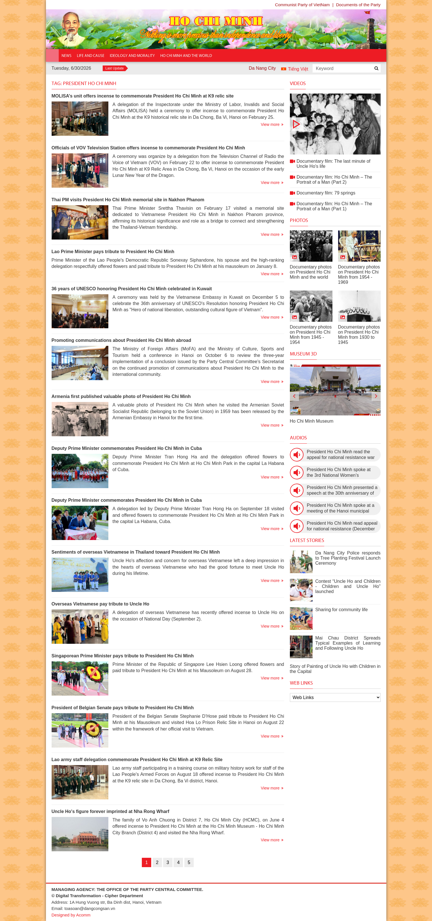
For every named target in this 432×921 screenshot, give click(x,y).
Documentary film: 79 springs (326, 192)
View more (270, 124)
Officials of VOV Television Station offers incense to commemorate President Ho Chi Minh (148, 147)
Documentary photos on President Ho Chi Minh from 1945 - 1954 (311, 335)
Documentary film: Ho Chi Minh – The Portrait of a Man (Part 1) (334, 206)
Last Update (115, 68)
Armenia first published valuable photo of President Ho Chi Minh (121, 396)
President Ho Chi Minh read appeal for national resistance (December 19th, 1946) (342, 526)
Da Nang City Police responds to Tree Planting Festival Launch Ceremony (348, 558)
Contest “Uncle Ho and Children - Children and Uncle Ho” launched (348, 586)
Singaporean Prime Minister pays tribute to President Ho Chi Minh (123, 655)
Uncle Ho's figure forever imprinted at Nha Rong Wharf (110, 811)
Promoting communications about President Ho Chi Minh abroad (121, 340)
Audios (298, 438)
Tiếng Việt (298, 69)
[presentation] (294, 396)
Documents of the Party (358, 4)
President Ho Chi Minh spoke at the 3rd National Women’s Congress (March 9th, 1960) (339, 472)
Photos (299, 220)
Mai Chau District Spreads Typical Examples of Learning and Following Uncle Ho (348, 643)
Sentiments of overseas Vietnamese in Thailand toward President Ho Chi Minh (136, 552)
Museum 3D (303, 354)
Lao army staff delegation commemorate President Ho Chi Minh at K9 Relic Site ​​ (138, 759)
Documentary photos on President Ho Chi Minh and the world (311, 272)
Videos (298, 83)
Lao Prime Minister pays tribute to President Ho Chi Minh (113, 251)
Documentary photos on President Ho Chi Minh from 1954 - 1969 (359, 274)
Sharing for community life (341, 609)
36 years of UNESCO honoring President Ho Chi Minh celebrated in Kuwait (132, 288)
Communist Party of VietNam (302, 4)
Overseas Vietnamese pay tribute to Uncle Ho (100, 604)
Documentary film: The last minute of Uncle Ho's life (335, 124)
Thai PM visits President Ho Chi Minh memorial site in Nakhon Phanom (128, 199)
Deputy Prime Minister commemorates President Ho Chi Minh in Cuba (127, 448)
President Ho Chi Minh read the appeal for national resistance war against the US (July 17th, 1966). (341, 454)
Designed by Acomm (71, 914)
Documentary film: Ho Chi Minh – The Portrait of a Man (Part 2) (334, 180)
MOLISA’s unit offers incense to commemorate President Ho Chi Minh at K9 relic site (143, 96)
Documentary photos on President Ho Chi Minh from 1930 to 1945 (359, 335)
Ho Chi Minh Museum (312, 421)
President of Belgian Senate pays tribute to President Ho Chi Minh (123, 707)
